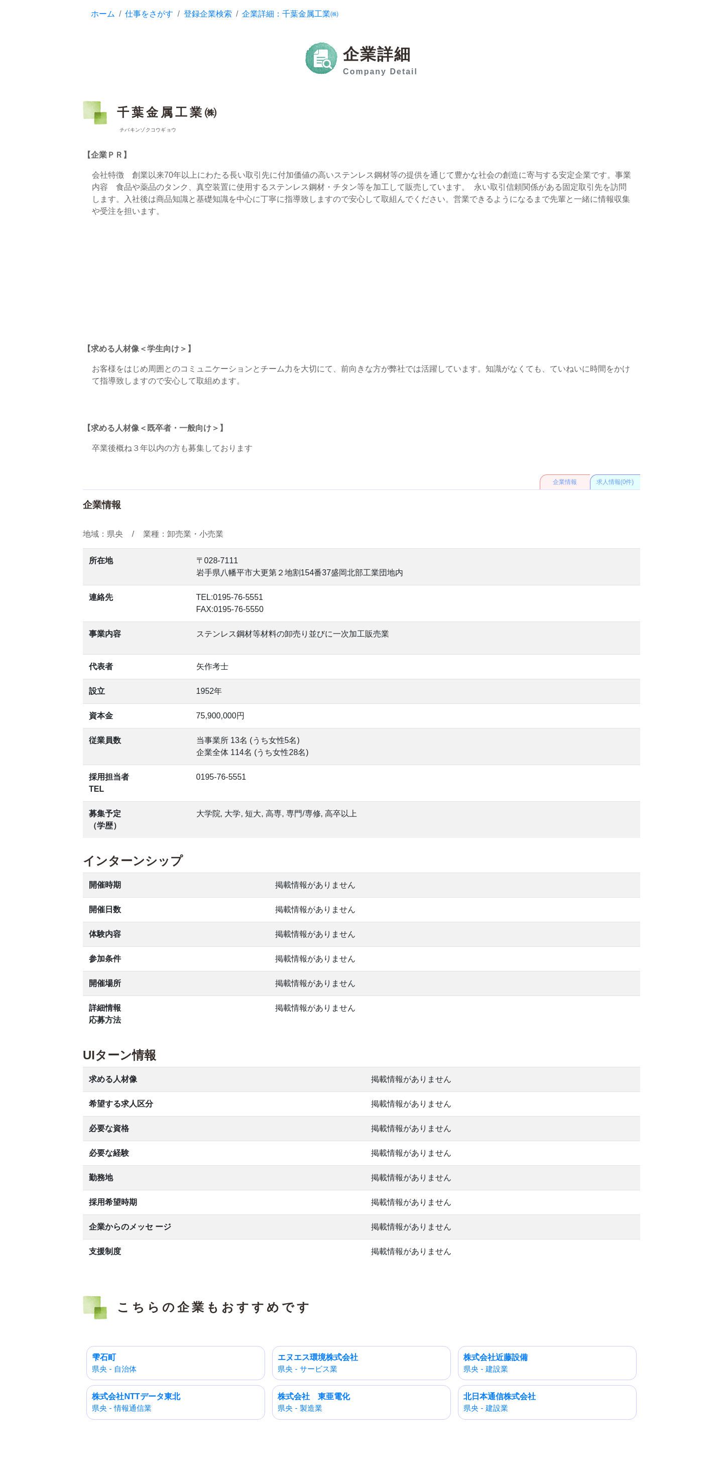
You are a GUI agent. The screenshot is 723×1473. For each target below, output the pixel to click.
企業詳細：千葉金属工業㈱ (290, 14)
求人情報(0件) (615, 481)
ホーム (103, 14)
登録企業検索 (208, 14)
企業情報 (565, 481)
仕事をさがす (149, 14)
